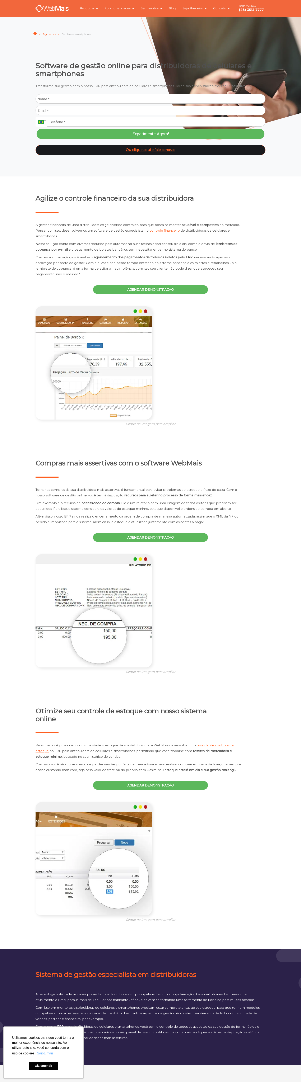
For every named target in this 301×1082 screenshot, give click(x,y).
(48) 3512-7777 (251, 10)
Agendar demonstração (150, 290)
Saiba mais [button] (45, 1053)
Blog (172, 8)
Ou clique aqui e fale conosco (150, 150)
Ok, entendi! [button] (43, 1065)
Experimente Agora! (150, 133)
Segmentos (49, 34)
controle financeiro (164, 230)
